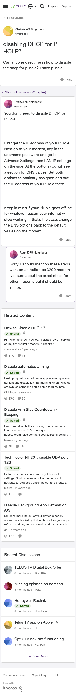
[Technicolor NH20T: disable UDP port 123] (38, 478)
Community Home (14, 675)
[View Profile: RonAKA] (8, 570)
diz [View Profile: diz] (37, 628)
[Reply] (66, 80)
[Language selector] (32, 6)
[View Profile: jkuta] (8, 586)
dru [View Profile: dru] (6, 530)
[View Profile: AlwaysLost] (8, 31)
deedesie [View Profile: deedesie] (41, 611)
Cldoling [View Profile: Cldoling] (9, 392)
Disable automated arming (26, 366)
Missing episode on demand (38, 583)
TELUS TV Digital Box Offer (37, 567)
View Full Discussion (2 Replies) (23, 92)
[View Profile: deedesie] (8, 603)
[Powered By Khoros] (38, 687)
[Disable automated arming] (38, 382)
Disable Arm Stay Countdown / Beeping (30, 412)
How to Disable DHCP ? (24, 327)
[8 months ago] (23, 573)
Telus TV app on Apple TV (36, 622)
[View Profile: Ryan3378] (8, 104)
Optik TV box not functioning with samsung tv (39, 638)
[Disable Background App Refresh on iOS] (38, 520)
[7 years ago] (28, 349)
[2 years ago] (20, 440)
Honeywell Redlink (30, 600)
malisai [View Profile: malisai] (8, 487)
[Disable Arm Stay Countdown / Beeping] (38, 430)
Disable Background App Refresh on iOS (35, 507)
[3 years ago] (23, 392)
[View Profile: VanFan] (8, 641)
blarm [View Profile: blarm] (8, 440)
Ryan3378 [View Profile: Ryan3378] (21, 101)
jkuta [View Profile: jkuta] (38, 589)
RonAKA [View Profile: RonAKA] (40, 573)
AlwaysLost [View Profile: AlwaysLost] (22, 29)
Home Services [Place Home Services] (13, 17)
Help (56, 675)
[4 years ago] (17, 530)
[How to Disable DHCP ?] (38, 341)
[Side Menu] (5, 6)
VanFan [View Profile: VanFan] (40, 644)
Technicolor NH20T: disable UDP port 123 (36, 460)
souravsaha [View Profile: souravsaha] (11, 349)
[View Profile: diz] (8, 625)
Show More (38, 656)
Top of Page (39, 675)
